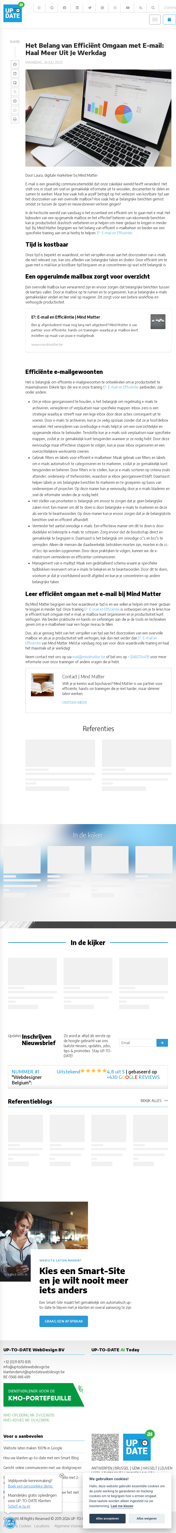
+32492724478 (138, 657)
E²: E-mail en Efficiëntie (114, 233)
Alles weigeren (147, 1518)
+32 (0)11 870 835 (17, 1362)
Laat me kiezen (122, 1506)
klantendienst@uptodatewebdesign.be (34, 1372)
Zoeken (170, 8)
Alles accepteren (107, 1518)
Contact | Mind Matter (83, 676)
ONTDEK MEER (74, 702)
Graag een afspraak (64, 1321)
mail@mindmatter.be (88, 657)
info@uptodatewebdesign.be (26, 1367)
